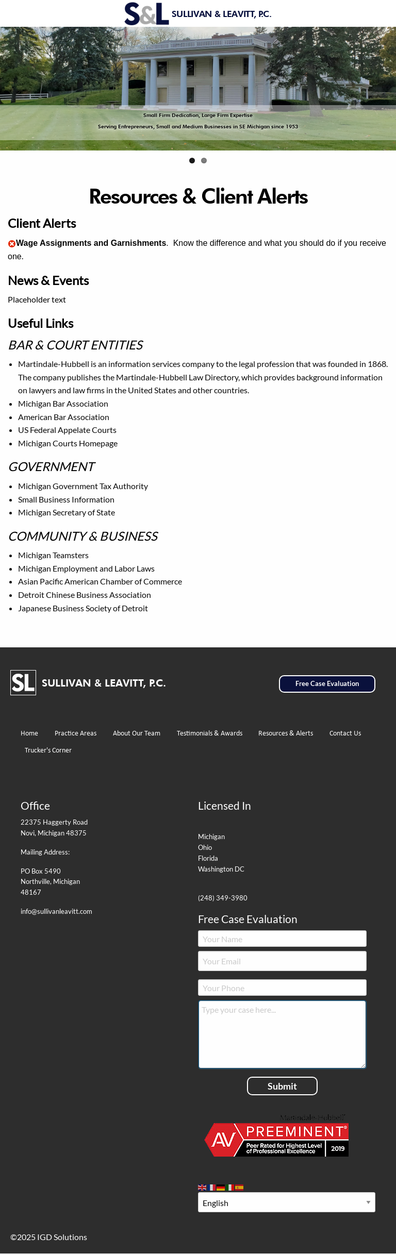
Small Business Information (66, 499)
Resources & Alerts (285, 734)
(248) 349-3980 (223, 898)
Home (29, 734)
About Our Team (136, 734)
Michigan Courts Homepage (68, 443)
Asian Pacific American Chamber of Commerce (100, 581)
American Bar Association (63, 417)
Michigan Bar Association (63, 403)
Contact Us (345, 734)
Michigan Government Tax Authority (83, 486)
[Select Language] (286, 1202)
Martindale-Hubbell (53, 364)
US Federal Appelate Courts (67, 429)
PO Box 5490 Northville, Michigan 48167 (50, 882)
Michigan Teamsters (53, 555)
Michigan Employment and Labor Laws (86, 568)
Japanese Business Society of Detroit (83, 608)
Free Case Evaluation (327, 683)
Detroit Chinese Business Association (84, 594)
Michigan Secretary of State (66, 512)
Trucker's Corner (48, 751)
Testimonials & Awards (209, 734)
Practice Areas (75, 734)
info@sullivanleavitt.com (56, 911)
